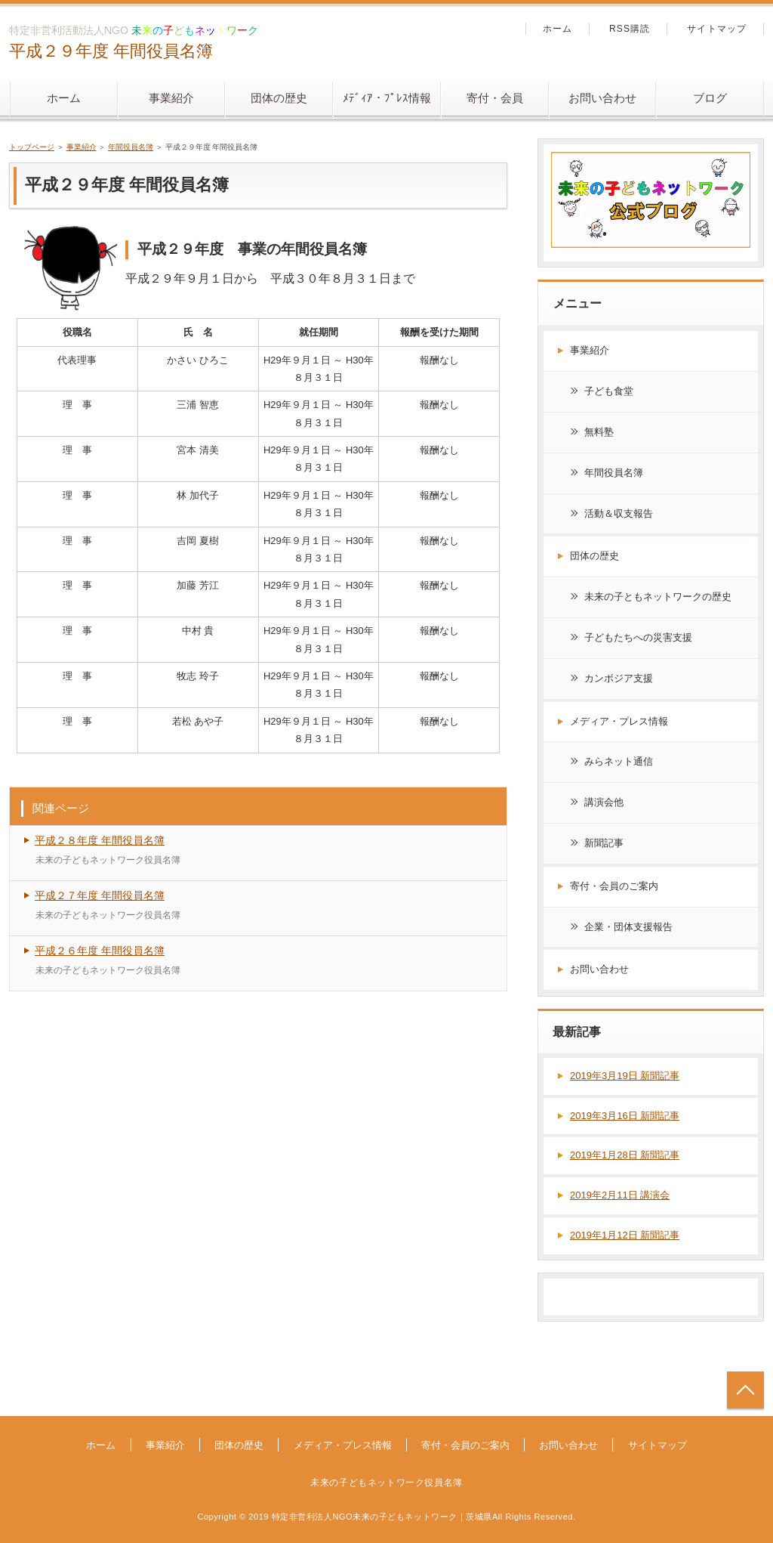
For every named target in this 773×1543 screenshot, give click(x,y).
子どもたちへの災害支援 (638, 637)
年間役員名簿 (130, 147)
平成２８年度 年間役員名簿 (100, 840)
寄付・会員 (495, 97)
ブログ (710, 97)
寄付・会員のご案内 (614, 886)
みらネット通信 (618, 761)
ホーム (64, 97)
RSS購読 (630, 28)
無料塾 (599, 432)
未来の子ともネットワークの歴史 (657, 596)
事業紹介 (171, 97)
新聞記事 (604, 843)
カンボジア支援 (618, 678)
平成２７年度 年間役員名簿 (100, 895)
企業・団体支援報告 (628, 926)
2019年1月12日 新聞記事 (624, 1235)
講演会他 (604, 802)
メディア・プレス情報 (619, 721)
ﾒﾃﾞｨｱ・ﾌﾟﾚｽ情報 (387, 97)
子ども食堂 (608, 391)
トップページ (31, 147)
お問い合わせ (602, 97)
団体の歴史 (279, 97)
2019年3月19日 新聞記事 (624, 1075)
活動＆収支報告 (618, 513)
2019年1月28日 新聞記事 (624, 1155)
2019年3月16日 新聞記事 (624, 1115)
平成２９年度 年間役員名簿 (111, 51)
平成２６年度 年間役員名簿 (100, 951)
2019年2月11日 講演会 (620, 1195)
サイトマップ (717, 28)
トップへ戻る (745, 1389)
